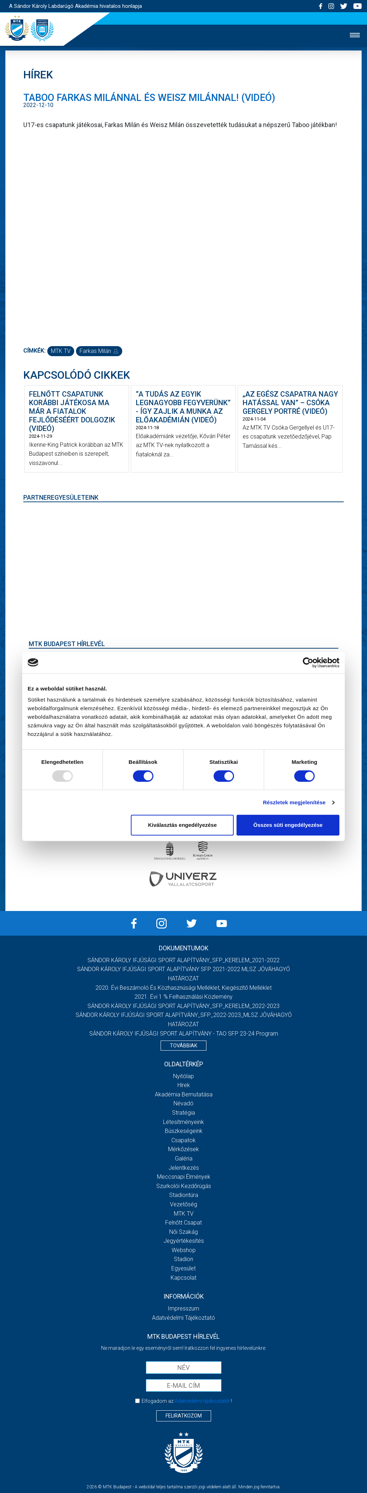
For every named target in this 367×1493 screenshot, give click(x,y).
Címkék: (34, 350)
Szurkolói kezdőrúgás (183, 1186)
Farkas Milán (99, 351)
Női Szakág (183, 1231)
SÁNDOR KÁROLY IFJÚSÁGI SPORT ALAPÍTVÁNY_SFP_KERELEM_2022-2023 (183, 1006)
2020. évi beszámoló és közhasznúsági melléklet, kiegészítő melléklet (183, 987)
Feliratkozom (184, 1416)
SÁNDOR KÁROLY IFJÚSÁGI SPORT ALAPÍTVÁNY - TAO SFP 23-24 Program (183, 1033)
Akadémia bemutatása (184, 1094)
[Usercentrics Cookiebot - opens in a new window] (308, 662)
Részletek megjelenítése (294, 802)
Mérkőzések (183, 1149)
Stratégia (183, 1112)
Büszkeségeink (183, 1131)
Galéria (183, 1158)
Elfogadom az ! (187, 1401)
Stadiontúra (183, 1195)
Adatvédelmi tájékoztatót (202, 1401)
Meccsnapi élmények (183, 1176)
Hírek (183, 1085)
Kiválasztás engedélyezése (182, 825)
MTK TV (61, 351)
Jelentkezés (183, 1167)
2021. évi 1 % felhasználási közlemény (183, 996)
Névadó (183, 1103)
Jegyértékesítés (183, 1240)
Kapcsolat (183, 1277)
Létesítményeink (183, 1122)
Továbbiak (183, 1045)
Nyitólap (183, 1076)
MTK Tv (184, 1213)
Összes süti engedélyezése (288, 825)
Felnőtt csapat (183, 1222)
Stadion (183, 1259)
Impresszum (183, 1308)
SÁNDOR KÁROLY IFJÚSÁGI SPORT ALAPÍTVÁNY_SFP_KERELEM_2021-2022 (183, 960)
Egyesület (183, 1268)
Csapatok (183, 1140)
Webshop (184, 1250)
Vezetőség (183, 1204)
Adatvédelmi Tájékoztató (183, 1317)
